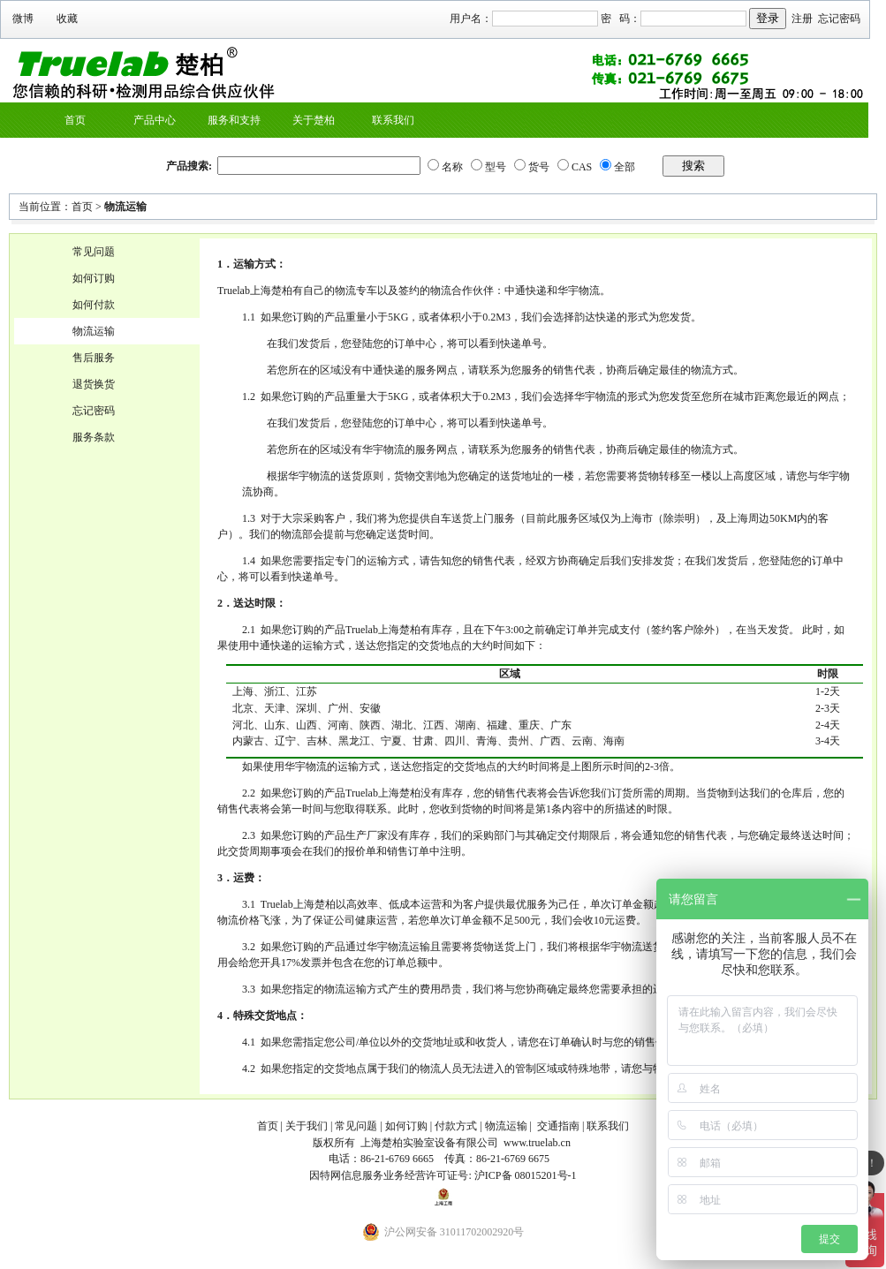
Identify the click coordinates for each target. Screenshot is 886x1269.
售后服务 (93, 357)
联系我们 (393, 120)
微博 (23, 18)
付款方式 (456, 1126)
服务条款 (93, 437)
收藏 (67, 18)
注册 (802, 18)
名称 (452, 167)
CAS (582, 167)
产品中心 (154, 120)
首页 (75, 120)
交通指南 (558, 1126)
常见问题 (93, 251)
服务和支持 (234, 120)
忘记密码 (839, 18)
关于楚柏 (313, 120)
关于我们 (306, 1126)
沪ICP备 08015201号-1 (525, 1175)
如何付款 (93, 304)
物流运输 (125, 206)
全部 (624, 167)
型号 (495, 167)
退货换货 (93, 384)
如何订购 (93, 278)
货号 (538, 167)
